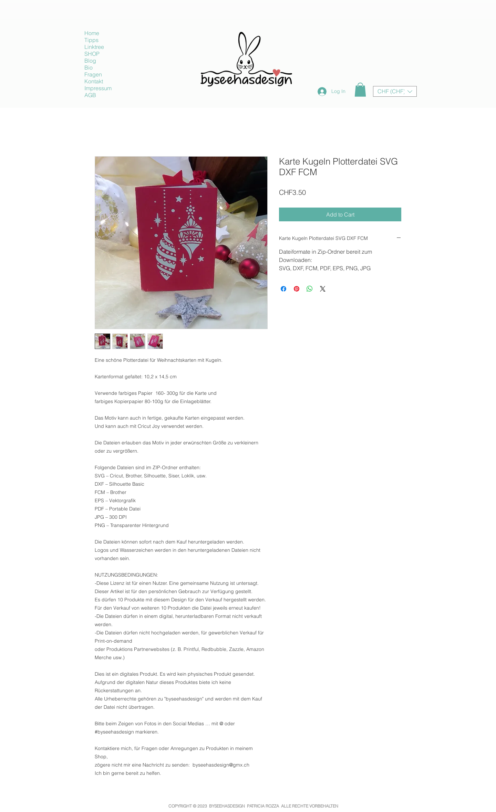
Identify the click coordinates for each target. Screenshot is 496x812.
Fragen (93, 74)
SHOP (92, 53)
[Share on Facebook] (283, 289)
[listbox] (395, 91)
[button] (360, 90)
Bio (88, 67)
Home (91, 33)
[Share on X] (323, 289)
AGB (90, 95)
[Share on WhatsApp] (310, 289)
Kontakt (93, 81)
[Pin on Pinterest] (296, 289)
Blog (90, 60)
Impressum (98, 88)
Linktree (94, 46)
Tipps (91, 39)
